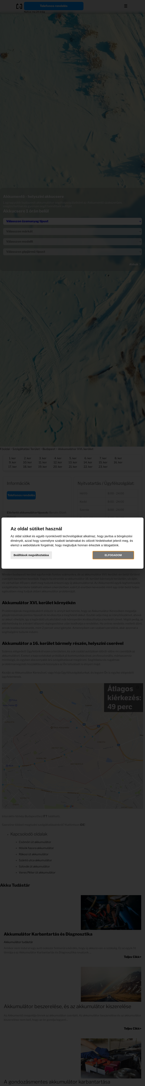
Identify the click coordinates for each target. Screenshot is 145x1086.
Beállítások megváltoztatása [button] (31, 555)
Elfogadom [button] (113, 555)
